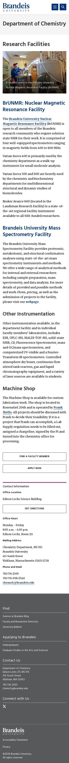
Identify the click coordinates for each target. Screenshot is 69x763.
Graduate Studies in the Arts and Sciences (25, 650)
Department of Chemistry (34, 24)
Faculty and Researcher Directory (20, 622)
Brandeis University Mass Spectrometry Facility (31, 231)
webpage (32, 302)
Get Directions (34, 509)
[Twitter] (4, 706)
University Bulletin (12, 627)
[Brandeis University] (16, 7)
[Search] (63, 7)
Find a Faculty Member (34, 456)
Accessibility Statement (15, 740)
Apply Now (34, 468)
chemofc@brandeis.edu (18, 582)
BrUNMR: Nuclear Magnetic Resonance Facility (34, 106)
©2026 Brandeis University (17, 754)
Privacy (6, 747)
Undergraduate (11, 645)
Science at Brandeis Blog (16, 616)
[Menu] (55, 7)
